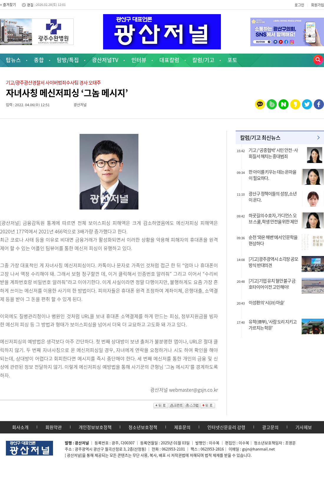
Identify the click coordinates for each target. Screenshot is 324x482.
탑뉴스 (13, 60)
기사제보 (303, 427)
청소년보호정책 (142, 427)
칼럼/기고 (203, 60)
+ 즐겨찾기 (8, 4)
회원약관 (53, 427)
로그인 (299, 5)
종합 (39, 60)
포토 (232, 60)
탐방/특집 (68, 60)
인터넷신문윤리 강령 (226, 427)
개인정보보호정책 (95, 427)
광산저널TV (105, 60)
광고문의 (270, 427)
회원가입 (317, 5)
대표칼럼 (169, 60)
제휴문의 (182, 427)
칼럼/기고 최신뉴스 (260, 138)
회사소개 (20, 427)
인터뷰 (138, 60)
